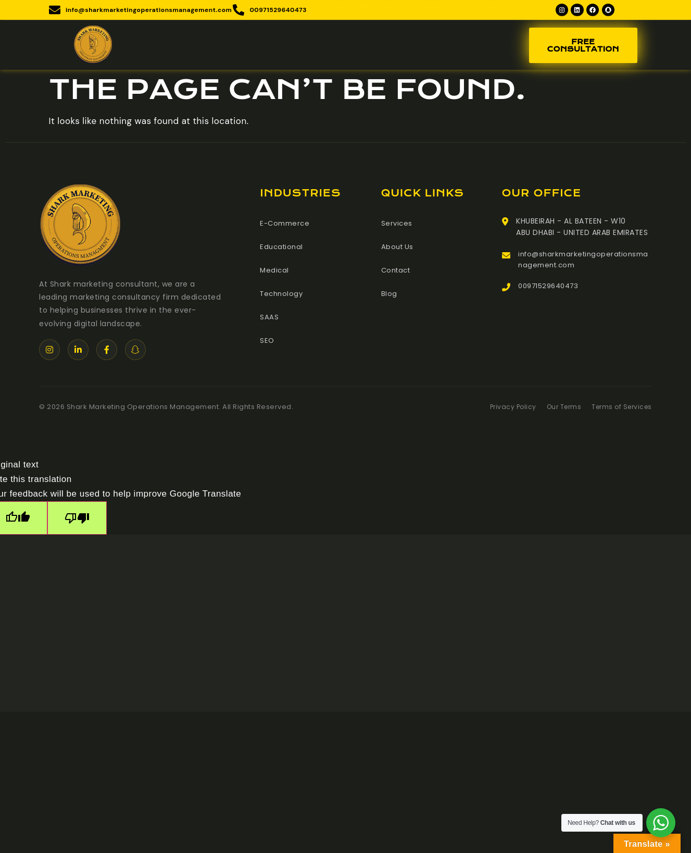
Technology (283, 294)
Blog (429, 47)
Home (191, 47)
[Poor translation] (89, 521)
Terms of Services (619, 409)
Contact (477, 47)
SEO (267, 340)
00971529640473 (551, 291)
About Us (398, 248)
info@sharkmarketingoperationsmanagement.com (584, 263)
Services (292, 47)
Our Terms (558, 409)
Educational (283, 248)
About (234, 47)
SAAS (269, 317)
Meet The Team (368, 47)
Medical (275, 271)
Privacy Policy (504, 409)
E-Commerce (286, 225)
